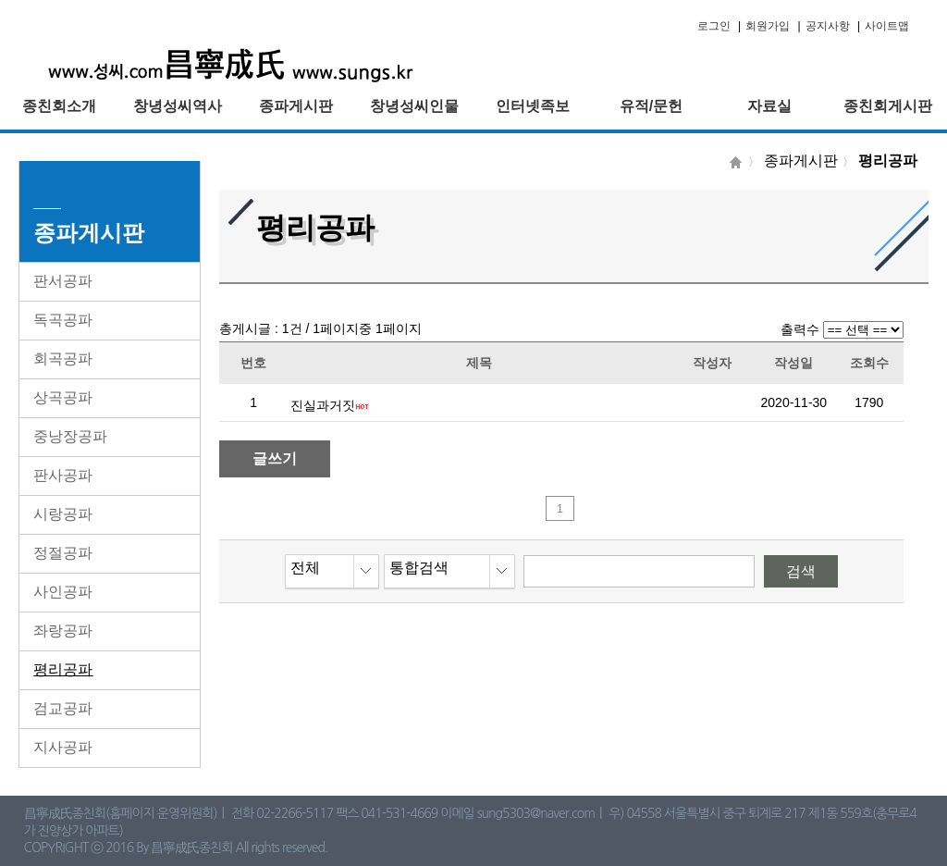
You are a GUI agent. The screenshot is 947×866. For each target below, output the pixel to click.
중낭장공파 (70, 436)
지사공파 (62, 747)
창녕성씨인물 (414, 106)
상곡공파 (62, 397)
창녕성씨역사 (177, 106)
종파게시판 (296, 106)
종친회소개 (59, 106)
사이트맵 (887, 25)
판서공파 (62, 281)
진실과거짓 (322, 405)
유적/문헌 (651, 106)
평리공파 (62, 669)
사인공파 (62, 592)
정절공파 (62, 553)
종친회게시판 (887, 106)
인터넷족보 (533, 106)
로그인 (714, 25)
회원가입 (767, 25)
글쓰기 (274, 458)
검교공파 (62, 708)
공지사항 (828, 25)
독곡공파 (62, 320)
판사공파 (62, 475)
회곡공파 (62, 358)
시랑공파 (62, 514)
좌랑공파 (62, 630)
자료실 (769, 106)
